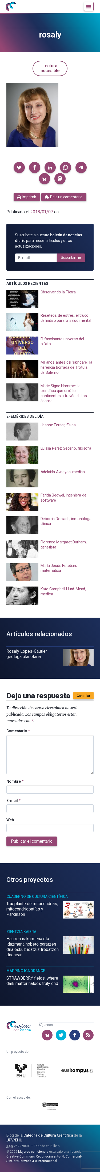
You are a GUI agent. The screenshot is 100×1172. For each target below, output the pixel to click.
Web (10, 820)
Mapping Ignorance (25, 971)
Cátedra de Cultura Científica (48, 1135)
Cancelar (83, 696)
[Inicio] (10, 6)
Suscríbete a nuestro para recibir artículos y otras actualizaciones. (48, 240)
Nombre (14, 781)
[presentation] (50, 299)
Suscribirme (71, 257)
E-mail (13, 800)
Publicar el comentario (32, 841)
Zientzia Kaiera (21, 932)
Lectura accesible (50, 68)
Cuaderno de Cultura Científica (37, 896)
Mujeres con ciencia (33, 1152)
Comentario (18, 731)
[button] (19, 167)
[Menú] (89, 6)
